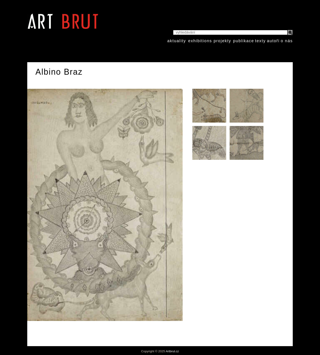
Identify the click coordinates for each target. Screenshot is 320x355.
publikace (243, 41)
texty (260, 41)
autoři (273, 41)
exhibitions (200, 41)
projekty (222, 41)
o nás (287, 41)
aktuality (176, 41)
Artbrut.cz (172, 351)
